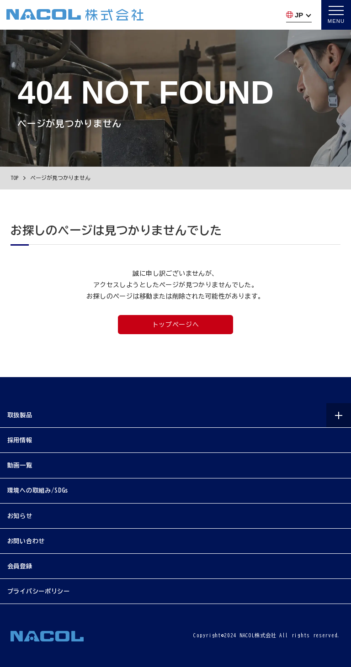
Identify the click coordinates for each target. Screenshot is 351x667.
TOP (15, 177)
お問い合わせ (26, 541)
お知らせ (19, 516)
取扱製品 (19, 415)
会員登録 (19, 566)
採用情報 (19, 440)
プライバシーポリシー (38, 591)
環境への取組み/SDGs (38, 491)
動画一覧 (19, 465)
